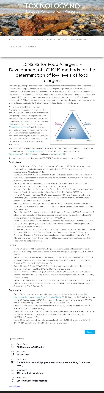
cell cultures (29, 147)
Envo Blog (69, 388)
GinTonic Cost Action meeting (32, 373)
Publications (15, 46)
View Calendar (14, 379)
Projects (62, 39)
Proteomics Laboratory (19, 120)
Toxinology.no (52, 5)
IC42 (11, 117)
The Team (50, 39)
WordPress (52, 388)
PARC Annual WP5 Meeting (30, 340)
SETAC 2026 (23, 347)
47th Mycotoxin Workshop (30, 366)
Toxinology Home (18, 39)
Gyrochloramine (15, 147)
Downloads (30, 46)
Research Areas (79, 39)
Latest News (37, 39)
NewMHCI (61, 147)
